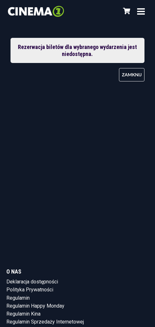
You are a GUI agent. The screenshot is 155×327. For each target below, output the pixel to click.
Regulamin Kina (23, 314)
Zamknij (132, 74)
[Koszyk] (125, 11)
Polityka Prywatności (29, 290)
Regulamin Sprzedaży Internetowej (45, 322)
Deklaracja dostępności (32, 282)
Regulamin (18, 298)
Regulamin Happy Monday (35, 306)
